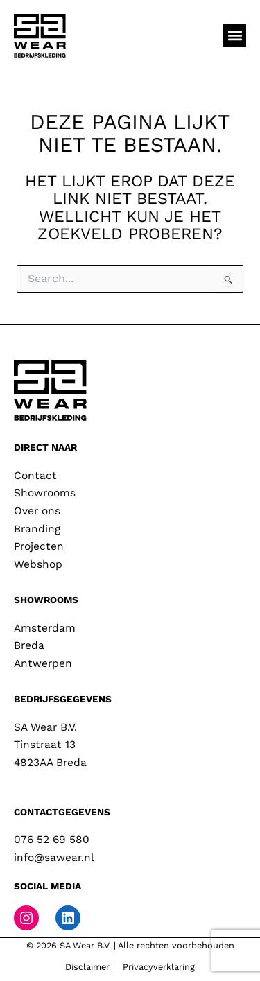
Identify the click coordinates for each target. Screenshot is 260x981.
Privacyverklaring (159, 967)
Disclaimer (87, 967)
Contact (35, 475)
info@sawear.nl (54, 857)
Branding (37, 529)
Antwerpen (43, 663)
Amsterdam (45, 628)
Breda (29, 645)
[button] (234, 35)
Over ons (37, 511)
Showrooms (45, 493)
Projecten (39, 546)
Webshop (38, 564)
